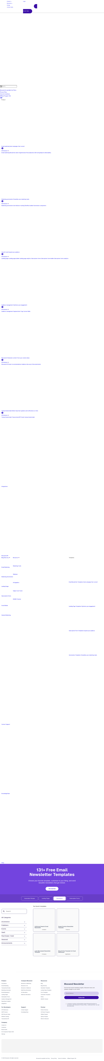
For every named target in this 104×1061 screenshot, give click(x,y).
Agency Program (44, 1016)
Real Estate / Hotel (7, 936)
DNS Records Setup (5, 1014)
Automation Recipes (29, 898)
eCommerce (5, 922)
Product (3, 981)
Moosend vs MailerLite (26, 987)
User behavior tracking (18, 206)
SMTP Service (4, 1012)
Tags (22, 311)
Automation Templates (45, 994)
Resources (16, 558)
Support (23, 1007)
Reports (42, 153)
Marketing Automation (6, 990)
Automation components (39, 206)
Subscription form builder (47, 259)
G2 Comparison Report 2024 (7, 1031)
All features (5, 151)
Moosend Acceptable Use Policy (8, 90)
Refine (42, 996)
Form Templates (44, 992)
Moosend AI (4, 364)
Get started (52, 888)
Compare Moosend (26, 981)
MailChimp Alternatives (26, 990)
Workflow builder (29, 206)
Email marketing (5, 153)
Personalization (30, 153)
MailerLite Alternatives (26, 994)
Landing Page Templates (46, 990)
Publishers (4, 925)
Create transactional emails (28, 417)
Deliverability (48, 153)
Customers (3, 1027)
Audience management (7, 311)
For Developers (6, 1007)
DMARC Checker (44, 999)
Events (3, 929)
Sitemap (3, 1034)
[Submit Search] (0, 86)
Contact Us (3, 1025)
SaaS (3, 932)
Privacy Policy (3, 92)
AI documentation (36, 364)
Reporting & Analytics (6, 1001)
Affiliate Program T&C (5, 96)
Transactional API (16, 417)
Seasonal (4, 939)
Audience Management (6, 999)
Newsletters (59, 898)
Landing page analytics (25, 259)
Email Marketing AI (5, 992)
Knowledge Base (24, 1012)
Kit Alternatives (24, 992)
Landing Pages (46, 898)
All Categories (6, 917)
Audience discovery (26, 364)
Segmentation (22, 153)
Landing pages (5, 259)
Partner (43, 1007)
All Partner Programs (45, 1012)
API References (4, 1009)
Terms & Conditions (5, 94)
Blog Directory (5, 558)
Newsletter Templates (45, 987)
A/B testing (37, 153)
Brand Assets (4, 1029)
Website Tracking (5, 1016)
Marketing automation (7, 206)
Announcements (6, 943)
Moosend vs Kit (24, 985)
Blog (42, 983)
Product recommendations (14, 364)
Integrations (4, 1003)
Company (4, 1022)
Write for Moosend (45, 1018)
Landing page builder (14, 259)
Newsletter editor (14, 153)
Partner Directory (44, 1009)
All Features (4, 983)
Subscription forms (36, 259)
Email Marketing (4, 985)
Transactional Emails (5, 987)
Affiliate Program (44, 1014)
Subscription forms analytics (61, 259)
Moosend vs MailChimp (26, 983)
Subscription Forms (74, 898)
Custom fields (26, 311)
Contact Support (24, 1009)
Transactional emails (6, 417)
